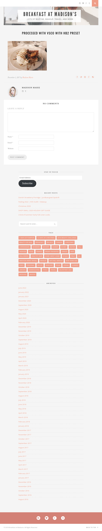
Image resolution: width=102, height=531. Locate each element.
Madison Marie (27, 77)
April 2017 (22, 465)
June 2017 (22, 456)
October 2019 (23, 335)
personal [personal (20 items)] (30, 265)
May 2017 (22, 460)
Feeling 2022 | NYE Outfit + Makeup (32, 202)
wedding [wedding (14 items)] (23, 274)
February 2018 (24, 421)
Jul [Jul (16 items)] (79, 256)
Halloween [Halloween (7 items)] (24, 256)
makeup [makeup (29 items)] (43, 261)
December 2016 (24, 482)
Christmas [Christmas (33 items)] (69, 242)
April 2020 (22, 318)
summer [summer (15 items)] (75, 265)
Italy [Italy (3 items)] (73, 256)
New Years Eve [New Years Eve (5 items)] (71, 261)
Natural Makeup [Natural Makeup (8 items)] (56, 261)
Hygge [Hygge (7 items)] (65, 256)
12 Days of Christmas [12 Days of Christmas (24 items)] (45, 238)
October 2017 (23, 439)
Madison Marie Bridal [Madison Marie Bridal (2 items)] (28, 261)
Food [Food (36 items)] (31, 251)
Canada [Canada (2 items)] (59, 242)
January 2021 (23, 296)
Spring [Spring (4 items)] (66, 265)
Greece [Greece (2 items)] (64, 251)
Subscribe (27, 183)
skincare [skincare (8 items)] (49, 265)
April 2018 (22, 413)
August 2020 (23, 309)
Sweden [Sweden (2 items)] (23, 270)
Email (10, 143)
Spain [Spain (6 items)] (58, 265)
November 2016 (24, 486)
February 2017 (24, 473)
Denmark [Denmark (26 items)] (36, 247)
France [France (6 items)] (39, 251)
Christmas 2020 (24, 206)
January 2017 (23, 478)
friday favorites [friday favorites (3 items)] (52, 251)
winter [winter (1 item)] (32, 274)
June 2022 (22, 288)
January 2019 (23, 374)
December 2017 (24, 430)
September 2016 (25, 495)
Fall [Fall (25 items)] (80, 247)
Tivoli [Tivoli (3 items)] (45, 270)
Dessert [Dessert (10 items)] (46, 247)
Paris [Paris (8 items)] (22, 265)
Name (10, 137)
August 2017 (23, 447)
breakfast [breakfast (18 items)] (40, 242)
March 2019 (23, 365)
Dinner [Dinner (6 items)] (55, 247)
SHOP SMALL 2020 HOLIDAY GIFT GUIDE (34, 210)
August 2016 (23, 499)
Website (11, 148)
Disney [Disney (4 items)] (63, 247)
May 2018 (22, 409)
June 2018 (22, 404)
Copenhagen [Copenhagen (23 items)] (25, 247)
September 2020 (25, 305)
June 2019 (22, 352)
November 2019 (24, 331)
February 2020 (24, 322)
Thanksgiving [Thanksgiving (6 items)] (34, 270)
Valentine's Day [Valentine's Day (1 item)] (65, 270)
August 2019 (23, 344)
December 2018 (24, 378)
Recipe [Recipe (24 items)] (40, 265)
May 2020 (22, 314)
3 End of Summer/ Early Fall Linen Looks (34, 215)
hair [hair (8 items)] (72, 251)
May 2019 (22, 357)
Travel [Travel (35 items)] (53, 270)
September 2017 (25, 443)
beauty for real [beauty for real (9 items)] (26, 242)
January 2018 (23, 426)
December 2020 (24, 301)
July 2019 (22, 348)
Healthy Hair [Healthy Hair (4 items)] (37, 256)
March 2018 (23, 417)
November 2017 (24, 434)
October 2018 (23, 387)
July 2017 (22, 452)
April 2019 (22, 361)
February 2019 (24, 370)
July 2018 (22, 400)
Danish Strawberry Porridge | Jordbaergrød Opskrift (38, 197)
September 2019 (25, 339)
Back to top (92, 527)
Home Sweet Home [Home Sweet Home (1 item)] (52, 256)
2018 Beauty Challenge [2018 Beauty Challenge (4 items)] (67, 238)
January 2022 (23, 292)
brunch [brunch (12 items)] (50, 242)
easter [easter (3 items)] (72, 247)
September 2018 (25, 391)
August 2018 (23, 396)
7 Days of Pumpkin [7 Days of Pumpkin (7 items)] (27, 238)
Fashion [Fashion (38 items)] (23, 251)
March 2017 (23, 469)
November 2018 (24, 383)
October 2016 (23, 491)
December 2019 (24, 327)
